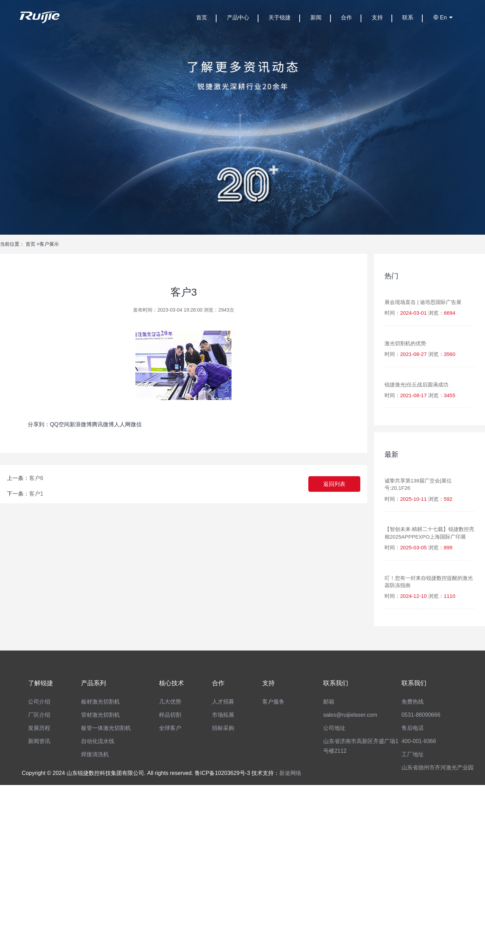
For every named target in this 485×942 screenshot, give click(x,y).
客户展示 (49, 244)
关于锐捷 (279, 17)
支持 (377, 17)
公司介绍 (39, 702)
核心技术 (171, 683)
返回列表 (334, 484)
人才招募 (223, 702)
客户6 (36, 478)
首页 (201, 17)
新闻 (315, 17)
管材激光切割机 (100, 715)
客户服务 (273, 702)
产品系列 (93, 683)
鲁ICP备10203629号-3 (222, 773)
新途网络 (290, 773)
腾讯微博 (103, 424)
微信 (136, 424)
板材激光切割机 (100, 702)
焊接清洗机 (95, 754)
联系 (407, 17)
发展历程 (39, 728)
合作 (346, 17)
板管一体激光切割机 (106, 728)
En (443, 17)
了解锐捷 (40, 683)
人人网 (122, 424)
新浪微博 (81, 424)
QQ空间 (60, 424)
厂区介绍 (39, 715)
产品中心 (238, 17)
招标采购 (223, 728)
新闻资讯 (39, 741)
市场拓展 (223, 715)
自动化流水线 (97, 741)
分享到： (39, 424)
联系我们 (335, 683)
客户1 (36, 494)
